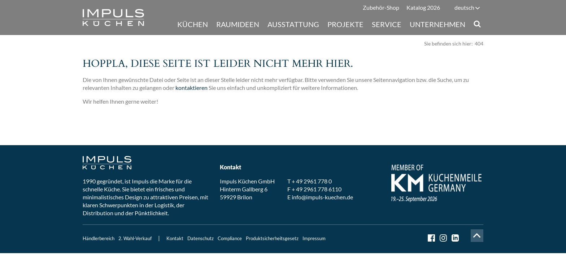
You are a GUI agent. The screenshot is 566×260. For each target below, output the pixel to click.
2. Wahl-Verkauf (135, 238)
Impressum (314, 238)
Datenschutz (200, 238)
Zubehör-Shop (381, 7)
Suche (477, 24)
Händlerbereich (98, 238)
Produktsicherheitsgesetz (272, 238)
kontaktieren (191, 87)
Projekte (345, 24)
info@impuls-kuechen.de (322, 197)
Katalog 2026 (423, 7)
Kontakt (174, 238)
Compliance (230, 238)
